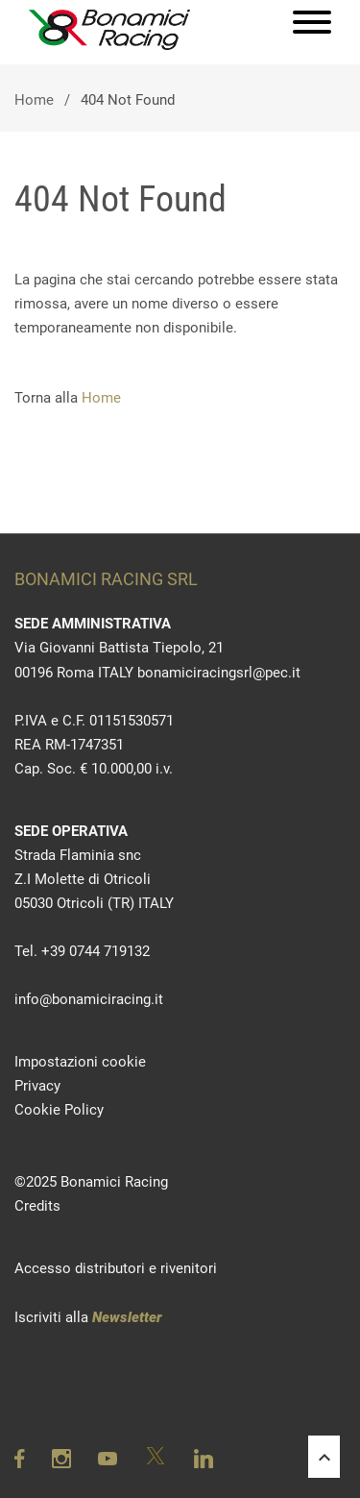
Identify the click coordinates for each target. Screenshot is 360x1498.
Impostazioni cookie (80, 1061)
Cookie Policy (59, 1109)
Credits (37, 1206)
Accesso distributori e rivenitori (115, 1268)
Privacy (37, 1085)
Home (34, 100)
